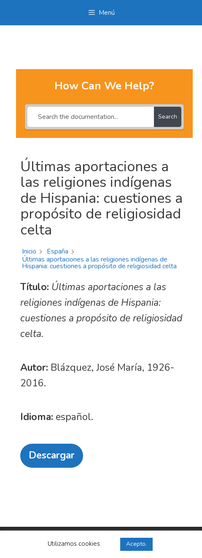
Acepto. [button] (136, 544)
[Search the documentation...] (90, 117)
